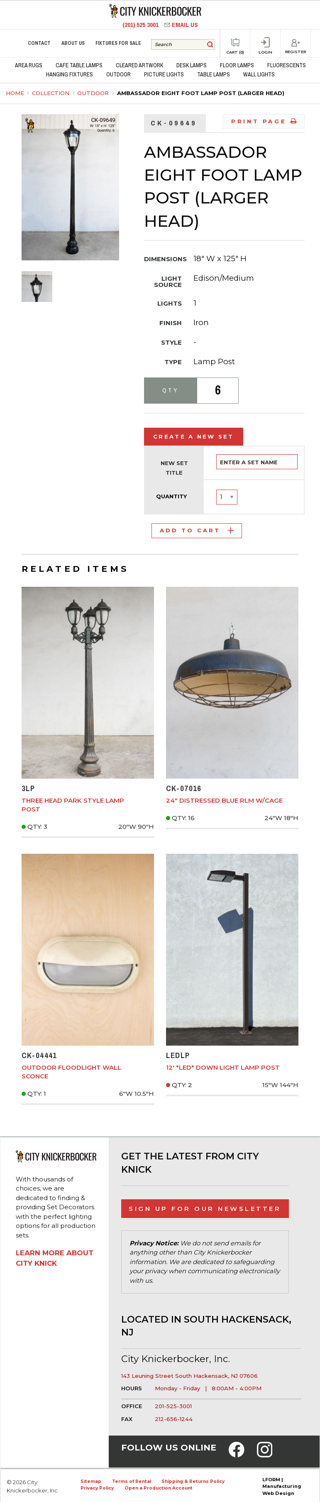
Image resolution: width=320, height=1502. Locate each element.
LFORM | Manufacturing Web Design (281, 1487)
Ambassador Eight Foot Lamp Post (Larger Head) (200, 93)
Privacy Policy (97, 1488)
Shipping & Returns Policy (193, 1481)
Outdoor (93, 93)
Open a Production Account (159, 1488)
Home (15, 93)
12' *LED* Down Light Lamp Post (223, 1067)
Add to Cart (197, 530)
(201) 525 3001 (141, 25)
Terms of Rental (131, 1481)
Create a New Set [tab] (193, 436)
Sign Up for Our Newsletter (205, 1209)
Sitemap (91, 1481)
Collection (51, 93)
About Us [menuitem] (73, 43)
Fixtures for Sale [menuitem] (118, 43)
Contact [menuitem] (39, 43)
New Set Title (174, 468)
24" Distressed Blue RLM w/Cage (224, 800)
